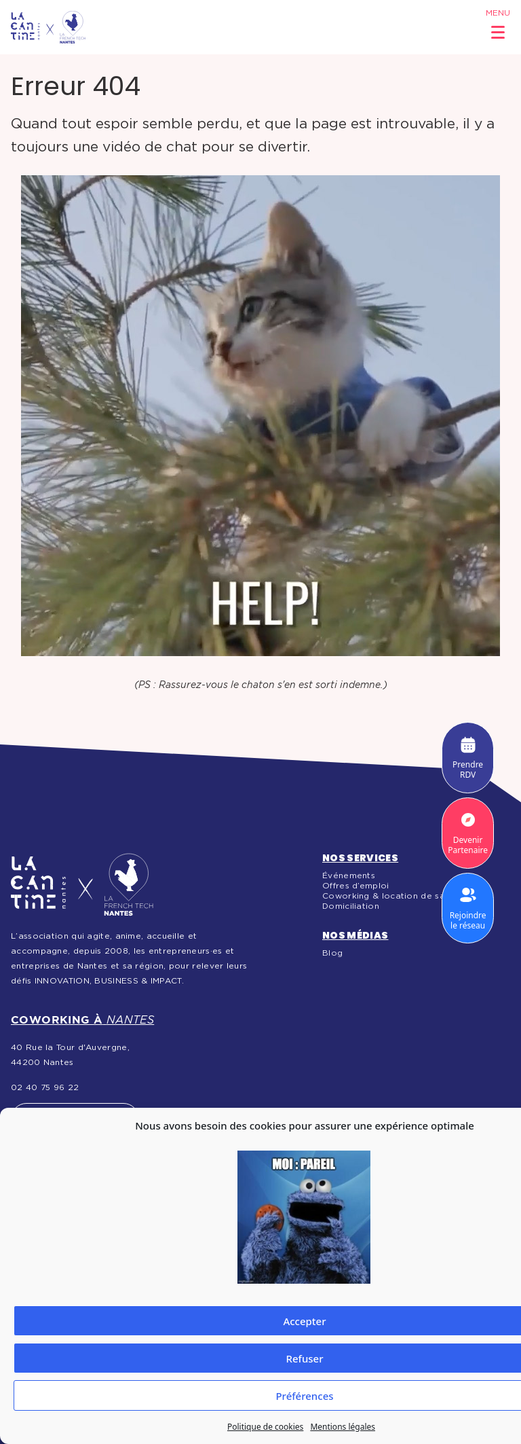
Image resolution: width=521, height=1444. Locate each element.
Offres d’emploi (355, 886)
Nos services (360, 858)
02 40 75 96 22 (45, 1087)
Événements (348, 875)
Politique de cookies (265, 1426)
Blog (332, 953)
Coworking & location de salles (390, 896)
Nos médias (355, 935)
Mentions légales (342, 1426)
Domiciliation (350, 906)
